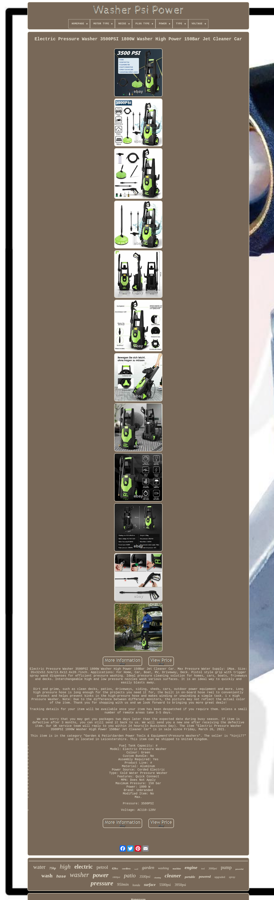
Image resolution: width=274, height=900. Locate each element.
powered (205, 877)
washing (163, 868)
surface (149, 885)
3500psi (144, 877)
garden (148, 867)
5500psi (165, 885)
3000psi (213, 868)
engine (191, 867)
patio (130, 875)
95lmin (123, 884)
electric (83, 866)
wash (47, 876)
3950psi (180, 885)
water (39, 867)
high (65, 866)
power (101, 875)
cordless (126, 868)
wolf (136, 869)
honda (136, 885)
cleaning (157, 878)
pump (226, 867)
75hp (52, 868)
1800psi (116, 877)
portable (190, 877)
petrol (102, 867)
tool (203, 868)
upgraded (219, 877)
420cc (115, 868)
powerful (239, 869)
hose (61, 876)
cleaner (173, 876)
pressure (102, 883)
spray (232, 877)
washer (79, 875)
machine (177, 868)
